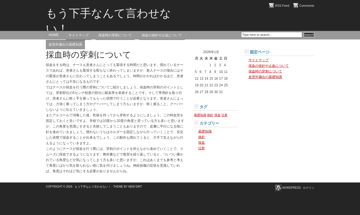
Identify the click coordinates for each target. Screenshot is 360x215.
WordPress (291, 187)
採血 (201, 143)
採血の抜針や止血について (162, 35)
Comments (306, 5)
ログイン (308, 187)
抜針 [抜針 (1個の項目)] (210, 115)
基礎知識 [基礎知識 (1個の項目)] (200, 115)
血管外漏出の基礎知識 (65, 44)
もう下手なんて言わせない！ (108, 21)
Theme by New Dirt (127, 186)
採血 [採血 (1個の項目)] (217, 115)
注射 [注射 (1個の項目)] (224, 115)
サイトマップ (78, 35)
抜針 (201, 137)
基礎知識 (205, 131)
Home (54, 35)
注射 (201, 148)
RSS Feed (282, 5)
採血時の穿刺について (115, 35)
